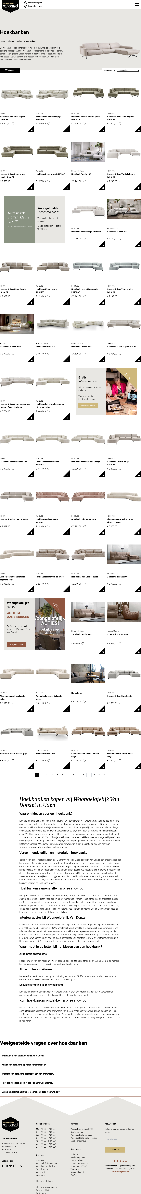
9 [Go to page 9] (78, 775)
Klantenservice (76, 1132)
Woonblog (74, 1169)
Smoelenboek (42, 1169)
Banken (19, 41)
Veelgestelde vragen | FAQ (81, 1129)
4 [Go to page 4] (52, 775)
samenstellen (43, 221)
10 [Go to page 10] (84, 775)
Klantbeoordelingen (44, 1181)
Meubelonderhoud (78, 1141)
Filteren (9, 70)
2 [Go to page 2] (41, 775)
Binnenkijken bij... (77, 1172)
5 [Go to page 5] (57, 775)
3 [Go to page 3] (46, 775)
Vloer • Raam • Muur (79, 1163)
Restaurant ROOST (78, 1166)
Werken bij (40, 1172)
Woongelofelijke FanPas (46, 1163)
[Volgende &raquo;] (104, 775)
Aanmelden (114, 1150)
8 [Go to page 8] (73, 775)
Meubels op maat (78, 1157)
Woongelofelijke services (81, 1135)
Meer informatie (88, 406)
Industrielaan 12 (9, 1146)
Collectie (10, 41)
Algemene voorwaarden (46, 1187)
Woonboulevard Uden (45, 1166)
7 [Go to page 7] (68, 775)
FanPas (73, 1175)
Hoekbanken (29, 41)
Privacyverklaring (43, 1190)
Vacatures (40, 1175)
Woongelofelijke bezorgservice (83, 1138)
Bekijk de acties (16, 644)
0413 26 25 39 (12, 1152)
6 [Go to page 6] (62, 775)
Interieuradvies (76, 1160)
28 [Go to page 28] (94, 775)
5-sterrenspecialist (120, 1171)
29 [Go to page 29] (99, 775)
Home (2, 41)
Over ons (40, 1160)
